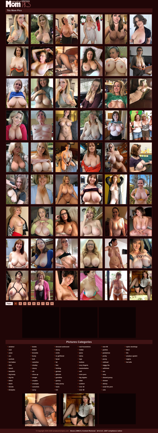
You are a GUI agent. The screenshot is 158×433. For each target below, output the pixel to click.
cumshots (35, 387)
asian (10, 353)
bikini (10, 381)
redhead (106, 362)
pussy (105, 359)
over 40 (81, 390)
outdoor (82, 384)
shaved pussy (107, 377)
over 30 (81, 387)
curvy (34, 390)
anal (10, 350)
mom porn (82, 374)
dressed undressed (62, 347)
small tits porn (108, 387)
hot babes (12, 362)
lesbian (81, 362)
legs (80, 359)
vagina (128, 359)
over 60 (105, 347)
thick (128, 350)
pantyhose (106, 353)
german (58, 371)
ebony (58, 350)
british (34, 350)
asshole (11, 359)
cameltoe (35, 362)
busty (34, 356)
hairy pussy (60, 384)
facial (57, 359)
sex (104, 371)
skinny (105, 384)
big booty (12, 374)
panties (105, 350)
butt (33, 359)
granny (58, 381)
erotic (58, 353)
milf (80, 371)
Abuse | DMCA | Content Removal (83, 431)
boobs (34, 347)
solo (104, 390)
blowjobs (12, 390)
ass (10, 356)
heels (57, 387)
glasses (58, 374)
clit (33, 371)
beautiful (12, 371)
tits (127, 353)
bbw (10, 365)
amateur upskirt (131, 356)
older (81, 381)
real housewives (85, 347)
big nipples (83, 377)
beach (11, 368)
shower (105, 381)
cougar (34, 377)
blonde (11, 387)
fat (57, 362)
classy (34, 368)
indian (81, 350)
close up (35, 374)
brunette (35, 353)
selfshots (106, 368)
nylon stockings (131, 347)
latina (81, 356)
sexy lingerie (83, 365)
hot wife (129, 362)
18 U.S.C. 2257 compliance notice (109, 431)
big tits (11, 377)
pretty (105, 356)
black (10, 384)
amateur (11, 347)
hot (57, 390)
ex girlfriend (60, 356)
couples (35, 381)
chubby (35, 365)
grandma (59, 377)
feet (57, 365)
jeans (81, 353)
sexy (104, 374)
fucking (58, 368)
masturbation (84, 368)
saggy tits (106, 365)
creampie (35, 384)
